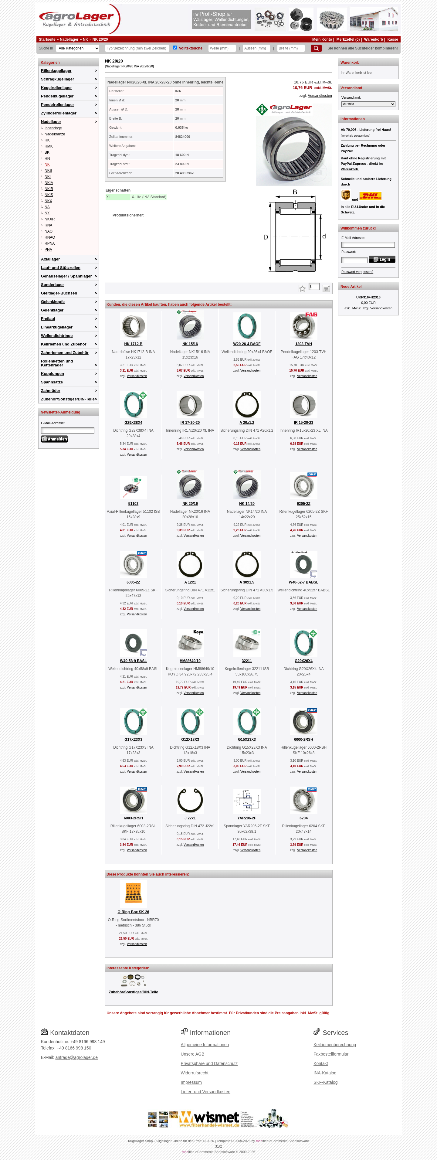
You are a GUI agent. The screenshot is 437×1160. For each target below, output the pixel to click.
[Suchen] (316, 48)
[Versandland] (368, 104)
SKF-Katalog (325, 1082)
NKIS (49, 195)
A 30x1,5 (246, 582)
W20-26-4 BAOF (246, 344)
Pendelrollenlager (57, 104)
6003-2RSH (133, 818)
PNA (48, 249)
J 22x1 (190, 818)
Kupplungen (52, 373)
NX (47, 213)
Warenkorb (373, 39)
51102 (133, 504)
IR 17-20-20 (190, 422)
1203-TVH (303, 344)
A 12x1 (190, 582)
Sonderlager (52, 284)
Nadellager (69, 39)
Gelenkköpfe (53, 301)
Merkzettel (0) (348, 39)
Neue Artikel (351, 286)
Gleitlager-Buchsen (59, 293)
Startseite (47, 39)
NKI (48, 177)
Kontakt (320, 1063)
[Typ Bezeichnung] (137, 48)
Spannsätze (52, 382)
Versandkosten (320, 96)
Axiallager (50, 259)
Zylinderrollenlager (58, 113)
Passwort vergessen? (357, 272)
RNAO (50, 237)
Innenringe (53, 128)
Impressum (191, 1082)
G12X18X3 (190, 739)
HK (47, 140)
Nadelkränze (55, 134)
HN (47, 158)
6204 (304, 818)
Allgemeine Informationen (205, 1044)
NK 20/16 (190, 504)
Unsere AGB (193, 1054)
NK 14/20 (247, 504)
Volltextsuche (190, 48)
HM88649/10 (190, 661)
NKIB (49, 189)
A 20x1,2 (246, 422)
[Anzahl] (314, 286)
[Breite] (291, 48)
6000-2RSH (303, 739)
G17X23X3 (133, 739)
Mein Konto (322, 39)
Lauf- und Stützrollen (60, 267)
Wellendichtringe (57, 335)
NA (47, 207)
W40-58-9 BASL (133, 661)
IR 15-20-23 (303, 422)
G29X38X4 (133, 422)
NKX (48, 201)
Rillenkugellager (56, 70)
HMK (49, 146)
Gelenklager (52, 310)
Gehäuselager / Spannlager (66, 276)
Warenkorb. (350, 169)
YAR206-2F (246, 818)
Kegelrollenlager (56, 87)
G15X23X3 (247, 739)
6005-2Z (133, 582)
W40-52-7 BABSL (303, 582)
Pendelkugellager (57, 96)
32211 (247, 661)
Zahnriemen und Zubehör (65, 352)
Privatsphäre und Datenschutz (209, 1063)
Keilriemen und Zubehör (63, 344)
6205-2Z (303, 504)
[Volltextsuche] (175, 47)
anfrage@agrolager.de (76, 1057)
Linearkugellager (57, 327)
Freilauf (48, 318)
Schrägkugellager (57, 79)
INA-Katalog (324, 1072)
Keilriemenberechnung (334, 1044)
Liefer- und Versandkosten (205, 1091)
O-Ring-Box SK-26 (133, 912)
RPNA (50, 243)
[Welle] (222, 48)
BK (47, 152)
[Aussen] (256, 48)
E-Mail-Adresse (52, 423)
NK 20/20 (100, 39)
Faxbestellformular (330, 1054)
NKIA (49, 183)
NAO (49, 231)
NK (85, 39)
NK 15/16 (190, 344)
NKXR (50, 219)
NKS (48, 170)
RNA (48, 225)
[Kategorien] (77, 48)
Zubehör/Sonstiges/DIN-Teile (68, 399)
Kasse (393, 39)
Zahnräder (50, 390)
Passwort (348, 251)
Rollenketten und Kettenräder (57, 363)
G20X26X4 (304, 661)
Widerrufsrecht (194, 1072)
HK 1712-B (133, 344)
